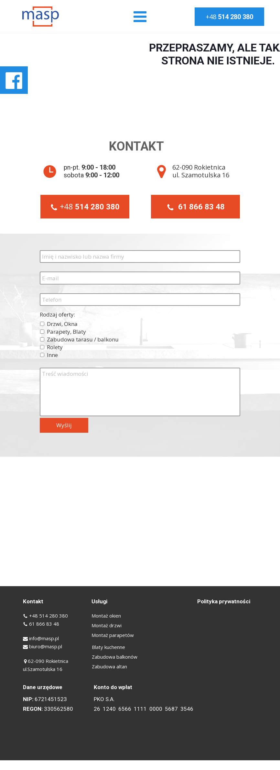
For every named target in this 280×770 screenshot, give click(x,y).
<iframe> (140, 521)
